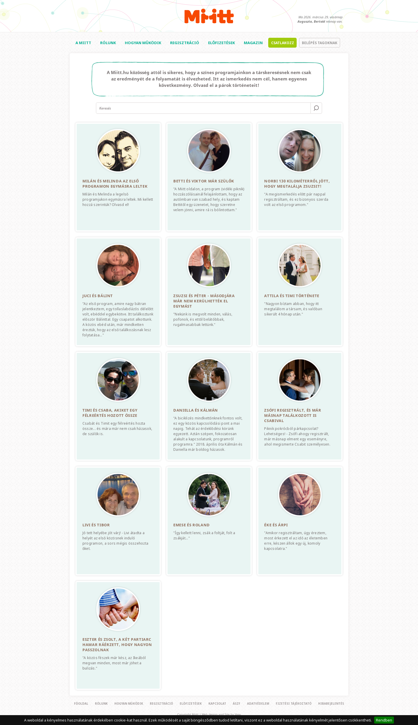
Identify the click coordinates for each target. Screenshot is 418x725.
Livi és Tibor (96, 524)
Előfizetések (221, 42)
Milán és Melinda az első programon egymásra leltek (114, 183)
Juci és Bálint (97, 295)
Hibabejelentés (331, 703)
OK (316, 108)
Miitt (209, 16)
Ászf (236, 703)
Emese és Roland (191, 524)
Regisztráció (184, 42)
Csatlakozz (282, 42)
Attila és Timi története (291, 295)
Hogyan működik (143, 42)
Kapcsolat (217, 703)
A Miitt (83, 42)
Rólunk (108, 42)
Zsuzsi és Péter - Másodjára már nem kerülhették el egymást (204, 301)
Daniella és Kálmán (195, 410)
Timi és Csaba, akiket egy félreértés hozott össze (109, 413)
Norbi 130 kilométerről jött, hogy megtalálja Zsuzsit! (297, 183)
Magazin (253, 42)
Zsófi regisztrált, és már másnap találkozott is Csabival (292, 415)
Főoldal (81, 703)
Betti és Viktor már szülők (203, 181)
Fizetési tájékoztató (293, 703)
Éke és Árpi (276, 524)
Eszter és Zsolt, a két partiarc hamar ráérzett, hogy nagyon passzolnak (117, 644)
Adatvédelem (258, 703)
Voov (238, 715)
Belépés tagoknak (319, 42)
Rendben (384, 720)
